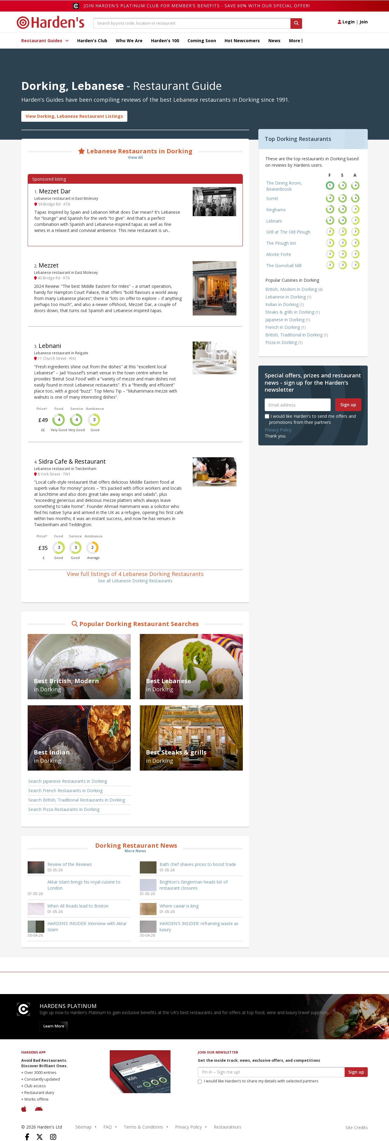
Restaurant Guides (45, 40)
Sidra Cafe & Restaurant (72, 461)
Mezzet (49, 265)
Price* (41, 408)
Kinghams (276, 210)
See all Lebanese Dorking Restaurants (135, 581)
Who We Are (129, 40)
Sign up (348, 404)
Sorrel (272, 198)
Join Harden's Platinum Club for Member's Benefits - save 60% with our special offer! (197, 6)
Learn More (53, 1026)
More (296, 40)
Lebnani (50, 346)
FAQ (107, 1127)
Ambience (95, 408)
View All (135, 157)
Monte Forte (278, 254)
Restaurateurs (227, 1127)
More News (135, 850)
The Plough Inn (281, 243)
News (274, 40)
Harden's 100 (165, 40)
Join (364, 22)
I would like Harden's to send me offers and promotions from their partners (310, 419)
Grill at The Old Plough (288, 232)
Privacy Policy (278, 430)
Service (76, 408)
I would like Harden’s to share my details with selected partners (258, 1081)
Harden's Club (92, 40)
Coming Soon (202, 40)
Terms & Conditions (143, 1127)
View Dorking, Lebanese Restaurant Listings (74, 116)
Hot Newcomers (242, 40)
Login (346, 22)
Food (59, 408)
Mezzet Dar (55, 191)
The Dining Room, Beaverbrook (284, 186)
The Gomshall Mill (283, 265)
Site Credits (357, 1127)
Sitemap (83, 1127)
